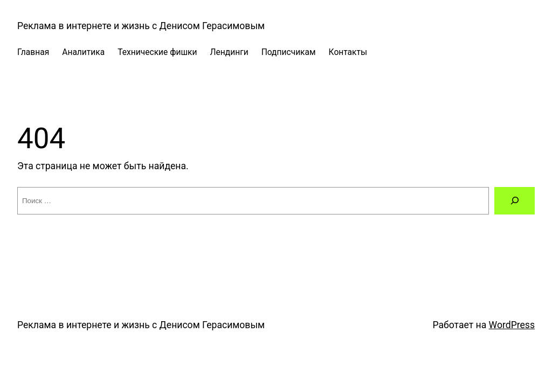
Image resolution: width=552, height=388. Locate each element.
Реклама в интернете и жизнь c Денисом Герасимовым (141, 25)
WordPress (512, 325)
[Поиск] (514, 200)
